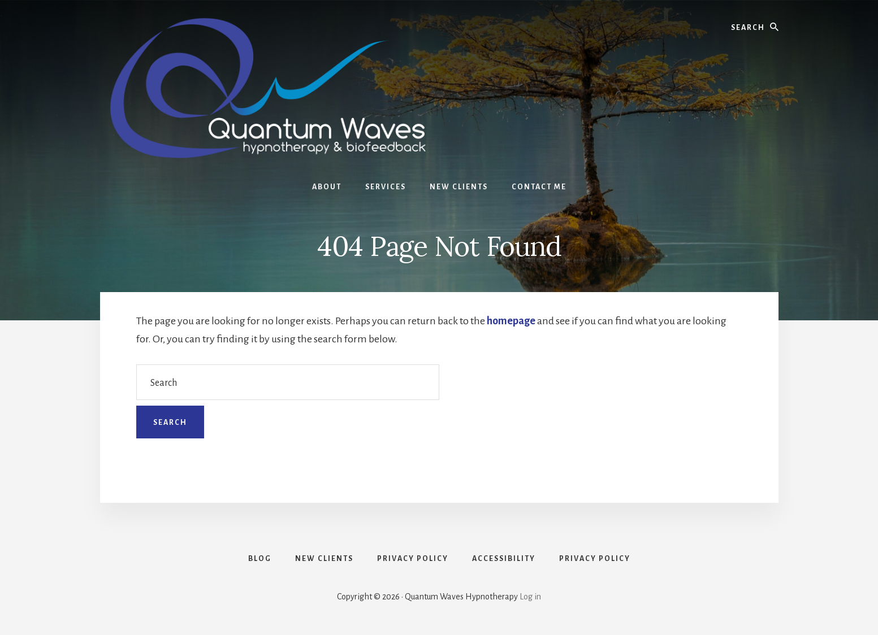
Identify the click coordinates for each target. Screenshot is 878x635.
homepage (511, 321)
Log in (530, 596)
